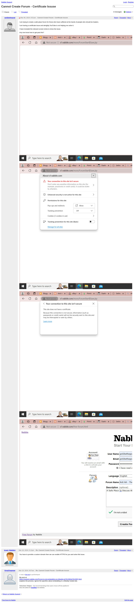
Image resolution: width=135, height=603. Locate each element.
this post (27, 574)
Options (128, 12)
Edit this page (129, 600)
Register (131, 2)
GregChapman (9, 570)
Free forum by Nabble (9, 600)
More (129, 18)
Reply (116, 18)
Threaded (24, 12)
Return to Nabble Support (11, 594)
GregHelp (34, 587)
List (15, 12)
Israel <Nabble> (10, 550)
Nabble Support (6, 2)
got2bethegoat (9, 18)
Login (125, 2)
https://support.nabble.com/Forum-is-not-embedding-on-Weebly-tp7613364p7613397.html (50, 579)
